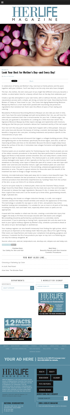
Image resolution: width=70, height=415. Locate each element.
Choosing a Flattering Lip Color (13, 262)
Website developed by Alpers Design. (11, 396)
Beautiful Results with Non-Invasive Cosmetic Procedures (53, 251)
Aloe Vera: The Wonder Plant (12, 270)
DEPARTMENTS (6, 284)
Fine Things (43, 345)
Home (7, 348)
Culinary (25, 345)
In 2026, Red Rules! (9, 266)
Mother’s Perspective (19, 348)
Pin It (31, 81)
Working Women (35, 351)
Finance (34, 345)
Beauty (5, 70)
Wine (62, 348)
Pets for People (35, 348)
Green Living (54, 345)
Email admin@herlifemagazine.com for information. (53, 406)
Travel (56, 348)
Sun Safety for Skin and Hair (13, 250)
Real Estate (47, 348)
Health (64, 345)
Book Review (15, 345)
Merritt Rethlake (9, 76)
